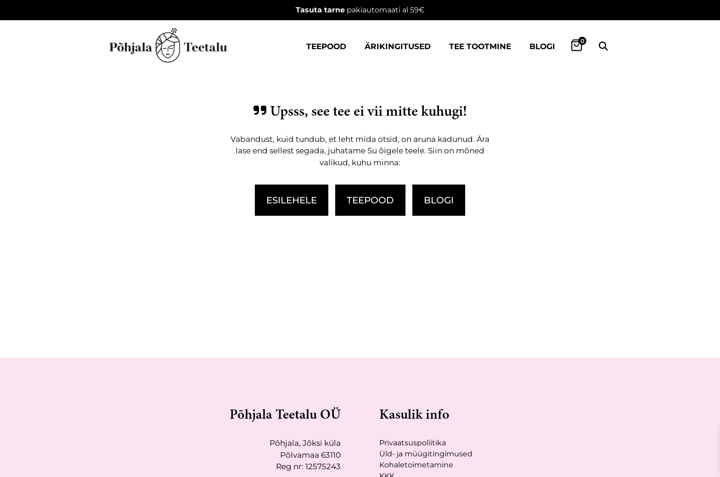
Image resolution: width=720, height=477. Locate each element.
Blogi (542, 46)
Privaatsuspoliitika (412, 442)
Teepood (326, 46)
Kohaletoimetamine (416, 464)
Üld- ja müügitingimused (425, 453)
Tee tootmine (480, 46)
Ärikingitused (398, 46)
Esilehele (291, 200)
